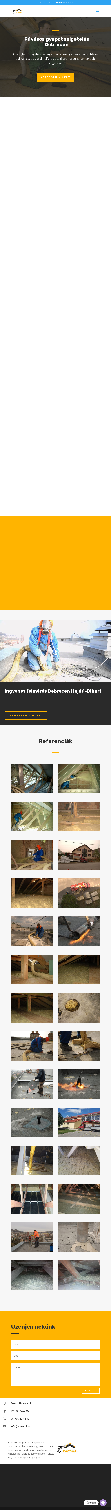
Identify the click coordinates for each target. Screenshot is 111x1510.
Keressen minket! (26, 715)
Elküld (91, 1390)
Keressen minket (55, 77)
